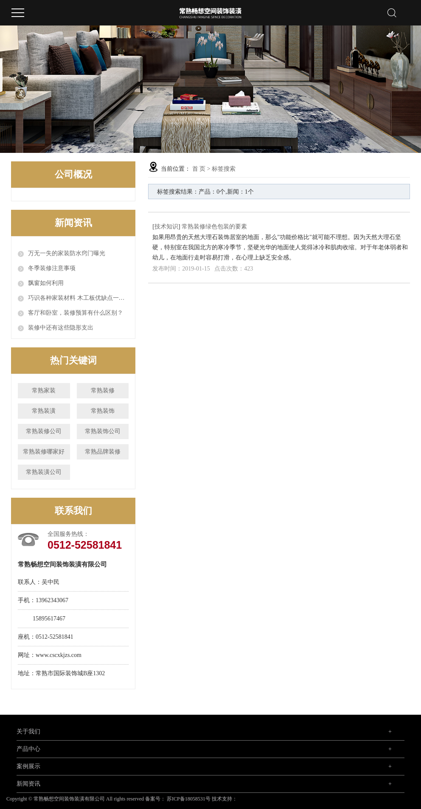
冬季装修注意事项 (52, 268)
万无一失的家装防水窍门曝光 (66, 253)
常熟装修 (103, 390)
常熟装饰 (103, 411)
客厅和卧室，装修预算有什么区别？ (75, 313)
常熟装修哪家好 (44, 451)
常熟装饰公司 (103, 431)
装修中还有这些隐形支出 (60, 327)
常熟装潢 (44, 411)
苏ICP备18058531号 (188, 799)
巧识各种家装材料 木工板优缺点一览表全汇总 (78, 298)
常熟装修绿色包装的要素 (214, 226)
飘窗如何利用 (46, 283)
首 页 (199, 169)
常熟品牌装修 (103, 451)
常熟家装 (44, 390)
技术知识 (166, 226)
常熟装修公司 (44, 431)
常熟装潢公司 (44, 472)
